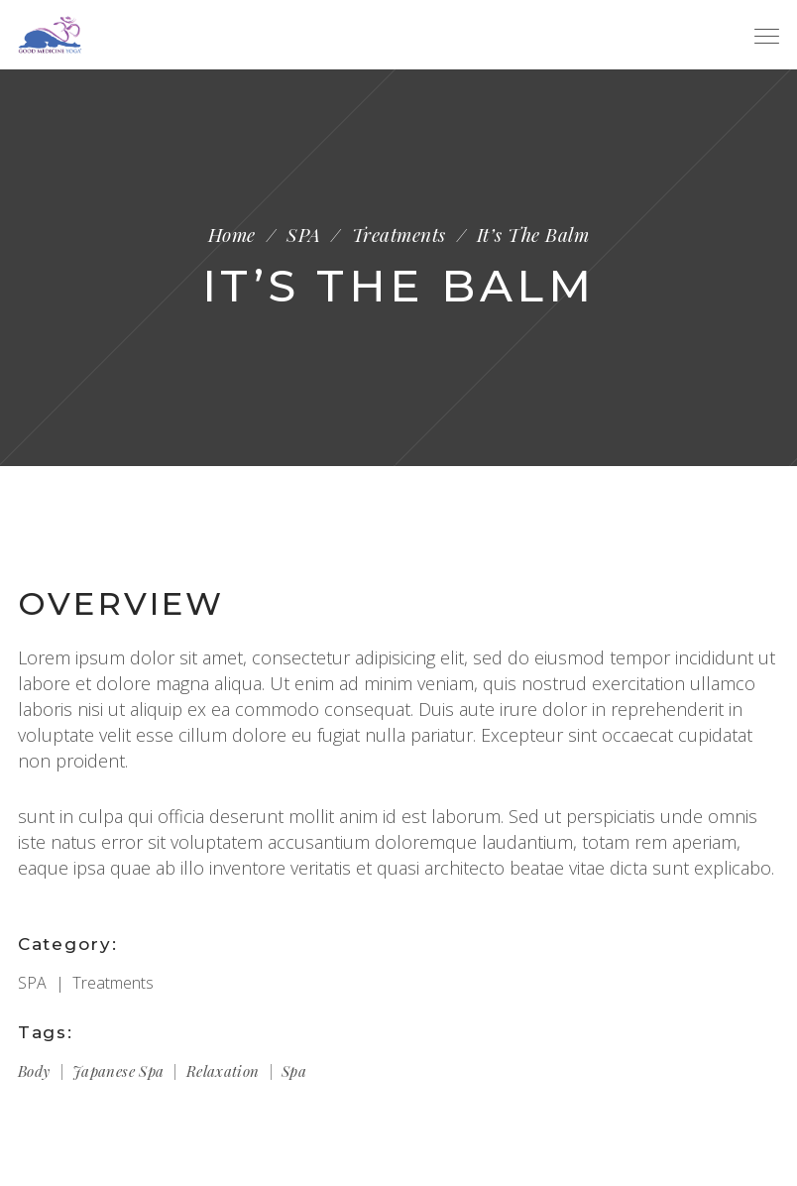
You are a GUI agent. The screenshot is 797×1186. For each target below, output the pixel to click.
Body (34, 1071)
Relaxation (223, 1071)
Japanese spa (118, 1071)
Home (232, 234)
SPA (303, 234)
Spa (294, 1071)
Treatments (399, 234)
